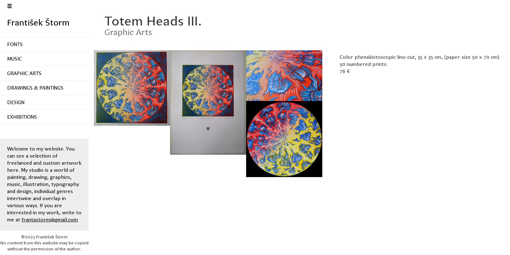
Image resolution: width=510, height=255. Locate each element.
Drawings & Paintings (35, 88)
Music (14, 59)
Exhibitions (22, 117)
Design (15, 102)
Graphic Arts (24, 73)
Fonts (15, 44)
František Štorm (38, 23)
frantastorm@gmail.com (50, 219)
